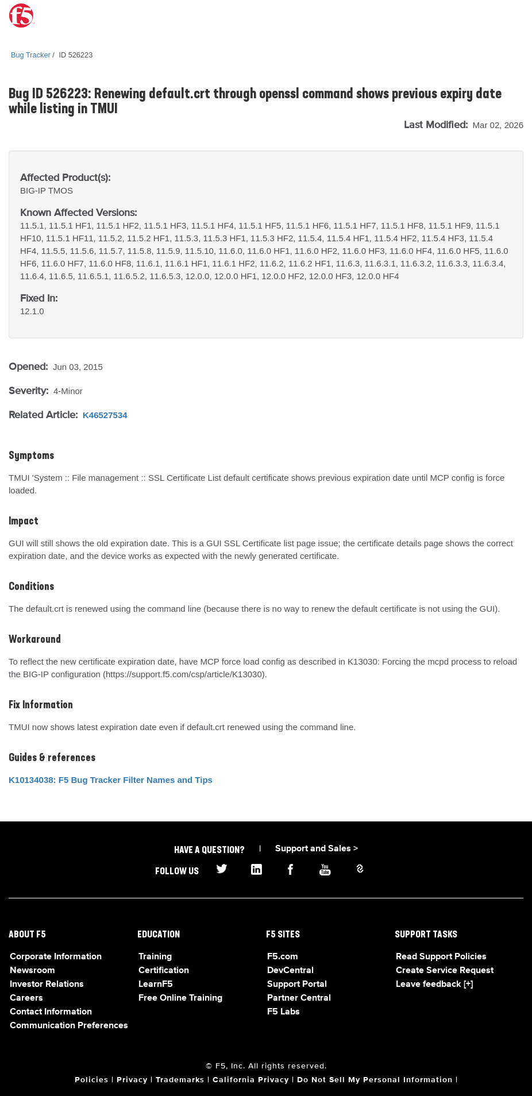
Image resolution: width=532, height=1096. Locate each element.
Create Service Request (445, 970)
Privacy (132, 1080)
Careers (26, 998)
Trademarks (180, 1080)
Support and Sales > (316, 849)
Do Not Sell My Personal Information (375, 1080)
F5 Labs (283, 1012)
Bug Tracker (31, 55)
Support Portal (297, 984)
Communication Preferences (69, 1026)
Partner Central (299, 998)
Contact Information (51, 1012)
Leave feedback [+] (434, 984)
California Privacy (251, 1080)
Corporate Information (56, 957)
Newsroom (32, 970)
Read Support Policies (441, 957)
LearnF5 (155, 984)
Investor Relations (47, 984)
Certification (163, 970)
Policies (92, 1080)
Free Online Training (180, 998)
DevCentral (290, 970)
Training (155, 957)
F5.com (282, 957)
